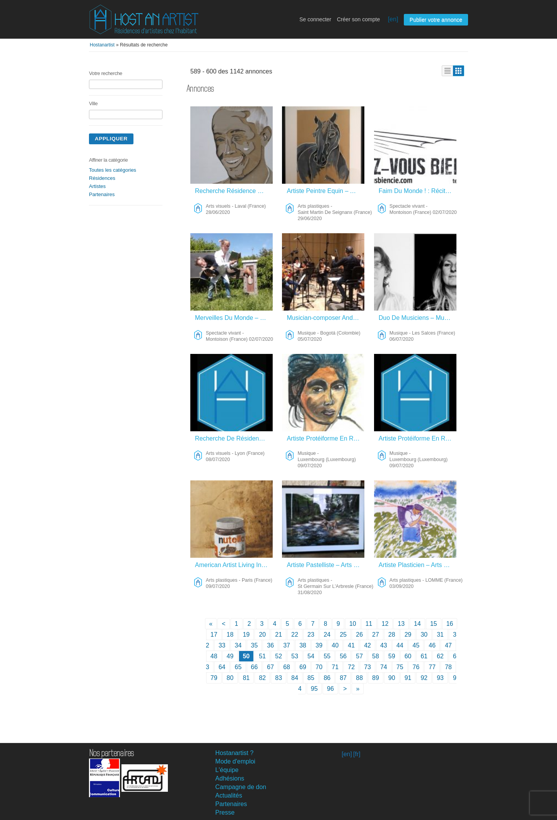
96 (330, 688)
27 (375, 634)
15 (433, 623)
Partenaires (101, 194)
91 (408, 678)
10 (352, 623)
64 (222, 667)
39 (319, 645)
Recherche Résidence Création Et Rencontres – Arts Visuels (234, 191)
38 (302, 645)
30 (423, 634)
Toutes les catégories (112, 170)
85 (311, 678)
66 (254, 667)
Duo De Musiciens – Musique (417, 317)
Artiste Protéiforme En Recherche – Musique (325, 438)
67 (270, 667)
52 (278, 656)
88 (359, 678)
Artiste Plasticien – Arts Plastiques (417, 565)
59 (391, 656)
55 (327, 656)
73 (367, 667)
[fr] (357, 754)
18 (230, 634)
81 (246, 678)
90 (391, 678)
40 (335, 645)
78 (448, 667)
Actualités (228, 795)
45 (416, 645)
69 (302, 667)
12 (385, 623)
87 (343, 678)
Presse (225, 812)
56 (343, 656)
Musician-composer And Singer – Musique (325, 317)
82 (262, 678)
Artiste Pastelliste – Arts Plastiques (325, 565)
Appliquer (111, 139)
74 (383, 667)
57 (359, 656)
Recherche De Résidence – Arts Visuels (234, 438)
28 (391, 634)
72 (351, 667)
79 (213, 678)
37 (286, 645)
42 (367, 645)
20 (262, 634)
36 (270, 645)
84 (294, 678)
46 (432, 645)
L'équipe (227, 770)
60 (408, 656)
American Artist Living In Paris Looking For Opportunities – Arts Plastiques (234, 565)
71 (335, 667)
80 (230, 678)
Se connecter (315, 19)
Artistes (97, 186)
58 (375, 656)
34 (238, 645)
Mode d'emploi (235, 761)
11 (369, 623)
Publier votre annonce (436, 20)
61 (423, 656)
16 (449, 623)
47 (448, 645)
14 (417, 623)
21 (278, 634)
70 (319, 667)
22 (294, 634)
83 (278, 678)
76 (416, 667)
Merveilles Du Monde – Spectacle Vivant (234, 317)
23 (311, 634)
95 (314, 688)
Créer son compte (358, 19)
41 (351, 645)
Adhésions (229, 778)
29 (408, 634)
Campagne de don (241, 787)
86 (327, 678)
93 (440, 678)
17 (213, 634)
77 (432, 667)
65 (238, 667)
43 (383, 645)
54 (311, 656)
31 (440, 634)
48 (213, 656)
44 (399, 645)
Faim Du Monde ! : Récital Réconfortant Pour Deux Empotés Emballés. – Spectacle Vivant (417, 191)
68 (286, 667)
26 (359, 634)
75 (399, 667)
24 (327, 634)
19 (246, 634)
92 (423, 678)
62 (440, 656)
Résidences (102, 178)
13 (401, 623)
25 (343, 634)
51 (262, 656)
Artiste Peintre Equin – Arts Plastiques (325, 191)
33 (222, 645)
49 (230, 656)
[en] (393, 19)
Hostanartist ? (234, 753)
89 (375, 678)
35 (254, 645)
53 (294, 656)
